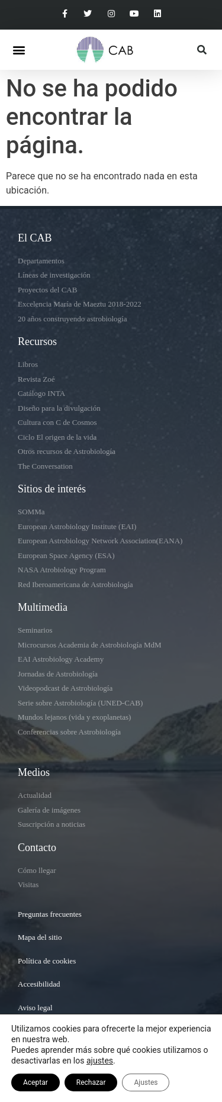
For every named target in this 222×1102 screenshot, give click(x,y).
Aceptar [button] (35, 1082)
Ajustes (145, 1082)
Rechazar (91, 1082)
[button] (18, 49)
